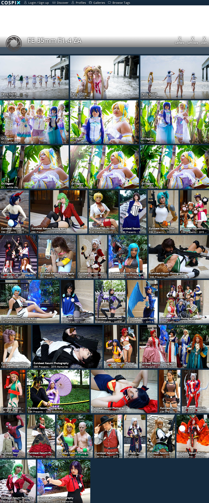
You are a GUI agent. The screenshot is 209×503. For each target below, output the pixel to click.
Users (204, 40)
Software (192, 40)
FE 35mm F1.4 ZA (54, 40)
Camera (179, 40)
